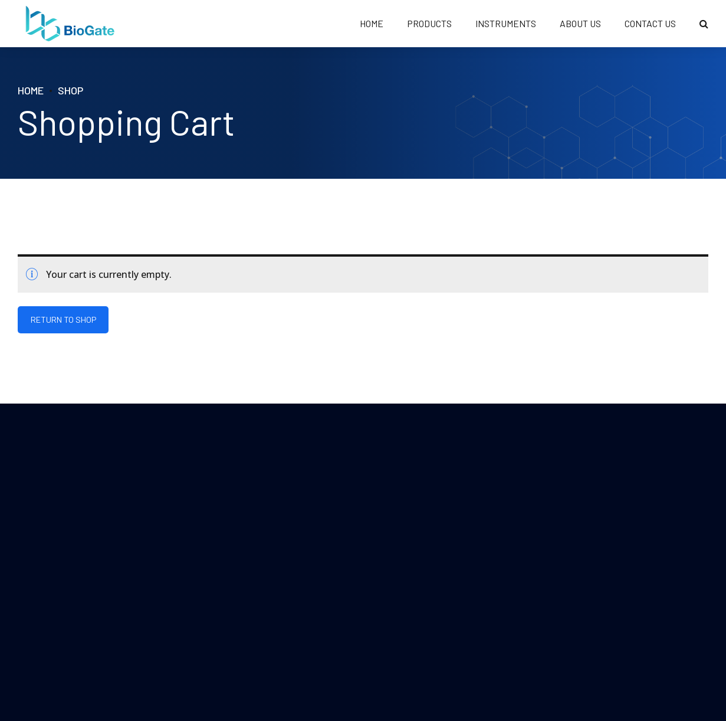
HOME (371, 23)
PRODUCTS (429, 23)
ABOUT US (580, 23)
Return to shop (63, 320)
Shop (70, 90)
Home (31, 90)
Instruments (505, 23)
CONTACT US (650, 23)
